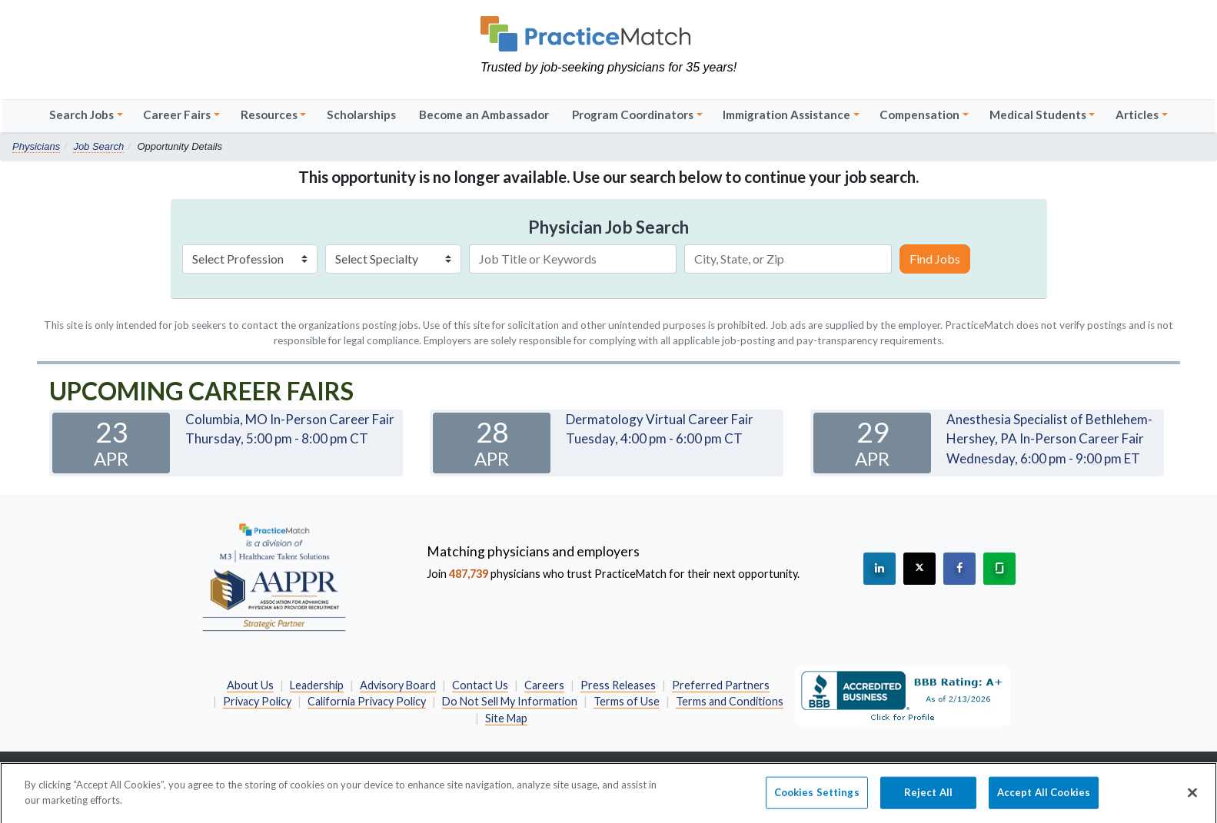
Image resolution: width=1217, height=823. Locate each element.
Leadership (317, 685)
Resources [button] (269, 114)
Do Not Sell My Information (509, 701)
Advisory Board (398, 685)
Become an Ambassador (484, 114)
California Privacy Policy (367, 701)
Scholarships (361, 114)
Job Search (98, 146)
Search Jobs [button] (81, 114)
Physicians (36, 146)
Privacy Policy (257, 701)
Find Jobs (934, 258)
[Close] (1192, 799)
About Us (250, 685)
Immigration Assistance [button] (786, 114)
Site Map (506, 718)
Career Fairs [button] (177, 114)
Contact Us (480, 685)
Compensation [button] (919, 114)
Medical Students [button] (1037, 114)
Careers (544, 685)
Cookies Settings (817, 798)
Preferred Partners (721, 685)
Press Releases (618, 685)
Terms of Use (627, 701)
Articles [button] (1137, 114)
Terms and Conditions (729, 701)
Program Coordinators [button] (632, 114)
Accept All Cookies (1043, 798)
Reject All (928, 798)
